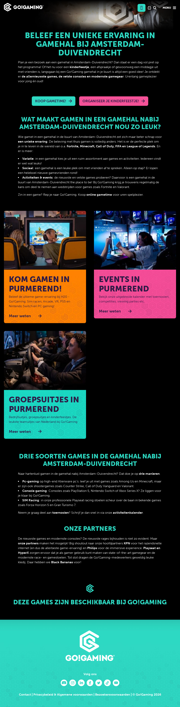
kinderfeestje (79, 67)
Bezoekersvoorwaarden (112, 694)
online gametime (99, 194)
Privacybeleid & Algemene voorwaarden (63, 694)
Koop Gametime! (50, 101)
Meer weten (20, 315)
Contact (25, 694)
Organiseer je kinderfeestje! (110, 101)
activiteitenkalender (128, 512)
